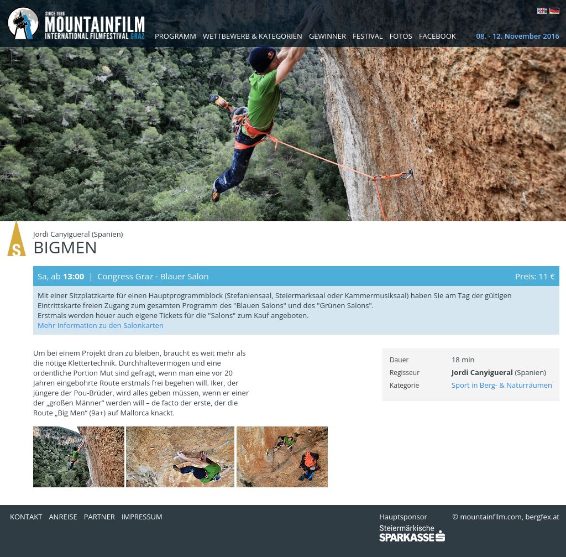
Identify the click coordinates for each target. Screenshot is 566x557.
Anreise (63, 517)
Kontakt (26, 517)
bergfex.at (542, 517)
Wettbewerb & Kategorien (252, 36)
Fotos (401, 36)
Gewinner (327, 36)
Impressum (142, 517)
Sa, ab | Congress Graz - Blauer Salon (123, 276)
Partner (99, 517)
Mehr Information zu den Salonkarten (101, 325)
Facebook (437, 36)
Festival (368, 36)
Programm (175, 36)
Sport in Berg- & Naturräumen (502, 385)
